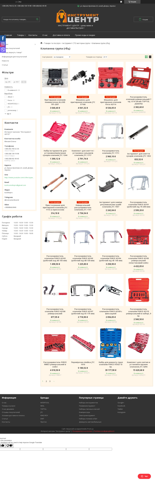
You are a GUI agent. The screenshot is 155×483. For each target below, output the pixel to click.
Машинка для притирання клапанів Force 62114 (110, 102)
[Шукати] (37, 19)
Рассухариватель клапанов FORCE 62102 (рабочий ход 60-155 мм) (55, 258)
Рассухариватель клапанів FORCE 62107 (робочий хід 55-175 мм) (82, 311)
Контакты (32, 35)
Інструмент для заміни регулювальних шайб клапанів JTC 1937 (110, 204)
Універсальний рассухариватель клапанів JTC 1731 (82, 207)
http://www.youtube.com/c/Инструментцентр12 (19, 177)
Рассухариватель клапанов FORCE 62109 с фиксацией (110, 311)
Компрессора (84, 412)
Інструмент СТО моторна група (76, 43)
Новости (5, 61)
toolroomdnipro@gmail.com (15, 185)
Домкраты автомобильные (90, 422)
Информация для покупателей (14, 56)
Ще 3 (9, 114)
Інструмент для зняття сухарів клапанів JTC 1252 (138, 155)
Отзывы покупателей (11, 48)
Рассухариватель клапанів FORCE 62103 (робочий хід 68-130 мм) (82, 258)
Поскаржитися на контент (82, 431)
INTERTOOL (44, 402)
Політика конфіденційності (104, 431)
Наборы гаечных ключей (89, 409)
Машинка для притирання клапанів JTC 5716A (83, 102)
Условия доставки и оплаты (13, 415)
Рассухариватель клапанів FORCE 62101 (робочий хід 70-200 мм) (138, 204)
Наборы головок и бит (88, 419)
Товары (20, 35)
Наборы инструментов (88, 402)
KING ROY (44, 415)
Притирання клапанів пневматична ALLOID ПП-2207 (55, 102)
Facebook (121, 406)
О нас (45, 35)
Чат (144, 476)
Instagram (121, 412)
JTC (41, 412)
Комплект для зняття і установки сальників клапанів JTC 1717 (83, 153)
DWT (42, 419)
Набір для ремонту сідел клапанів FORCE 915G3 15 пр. (111, 364)
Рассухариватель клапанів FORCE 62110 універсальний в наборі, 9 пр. (138, 312)
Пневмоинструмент (87, 406)
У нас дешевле (8, 409)
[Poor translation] (9, 446)
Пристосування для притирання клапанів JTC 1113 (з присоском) (55, 207)
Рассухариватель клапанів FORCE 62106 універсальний (55, 311)
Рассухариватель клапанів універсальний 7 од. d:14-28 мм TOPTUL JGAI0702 (138, 100)
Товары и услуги (8, 406)
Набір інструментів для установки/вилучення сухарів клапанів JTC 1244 (55, 153)
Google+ (121, 402)
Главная (8, 35)
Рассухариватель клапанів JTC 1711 (110, 152)
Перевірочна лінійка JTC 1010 (82, 363)
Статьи (5, 65)
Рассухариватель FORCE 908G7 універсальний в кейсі (55, 364)
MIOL (42, 406)
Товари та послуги (52, 43)
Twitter (120, 409)
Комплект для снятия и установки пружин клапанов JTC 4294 (138, 364)
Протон (43, 422)
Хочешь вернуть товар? (12, 52)
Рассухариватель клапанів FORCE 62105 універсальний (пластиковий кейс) (138, 259)
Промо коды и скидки (85, 35)
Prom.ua (90, 429)
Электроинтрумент (87, 415)
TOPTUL (43, 409)
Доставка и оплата (61, 35)
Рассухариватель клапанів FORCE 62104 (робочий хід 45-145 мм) (110, 258)
